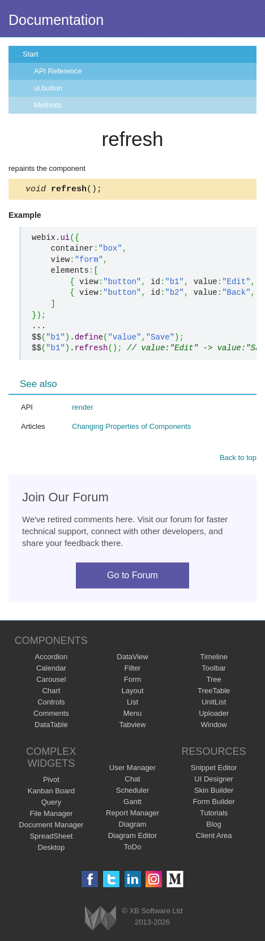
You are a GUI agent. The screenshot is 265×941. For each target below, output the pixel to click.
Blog (214, 826)
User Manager (132, 769)
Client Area (214, 837)
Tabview (132, 726)
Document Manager (51, 826)
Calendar (51, 669)
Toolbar (214, 669)
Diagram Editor (132, 837)
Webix (100, 920)
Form (132, 681)
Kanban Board (51, 792)
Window (214, 726)
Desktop (51, 849)
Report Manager (132, 814)
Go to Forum (132, 577)
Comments (51, 715)
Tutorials (214, 814)
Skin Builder (213, 792)
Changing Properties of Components (131, 428)
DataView (132, 658)
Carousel (51, 681)
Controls (51, 703)
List (132, 703)
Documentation (56, 20)
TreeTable (214, 692)
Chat (132, 780)
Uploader (214, 715)
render (82, 409)
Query (51, 804)
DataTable (51, 726)
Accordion (51, 658)
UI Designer (213, 780)
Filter (133, 669)
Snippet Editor (214, 769)
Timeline (214, 658)
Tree (214, 681)
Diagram (132, 826)
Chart (51, 692)
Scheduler (132, 792)
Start (30, 54)
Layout (132, 692)
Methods (48, 105)
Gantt (132, 803)
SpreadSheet (50, 837)
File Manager (50, 815)
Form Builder (213, 803)
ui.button (48, 88)
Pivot (51, 781)
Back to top (238, 459)
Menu (132, 715)
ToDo (132, 848)
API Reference (58, 71)
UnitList (214, 703)
